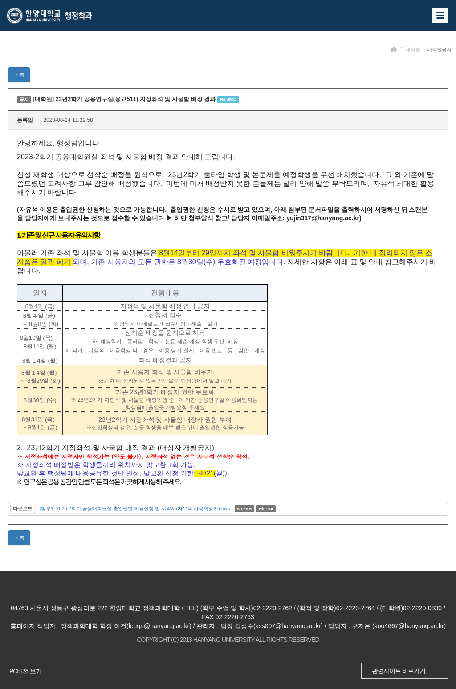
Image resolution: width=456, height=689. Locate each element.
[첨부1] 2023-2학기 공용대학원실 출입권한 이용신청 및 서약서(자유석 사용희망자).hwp (135, 508)
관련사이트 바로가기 (398, 670)
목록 (19, 75)
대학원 (413, 49)
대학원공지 (439, 49)
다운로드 (23, 508)
